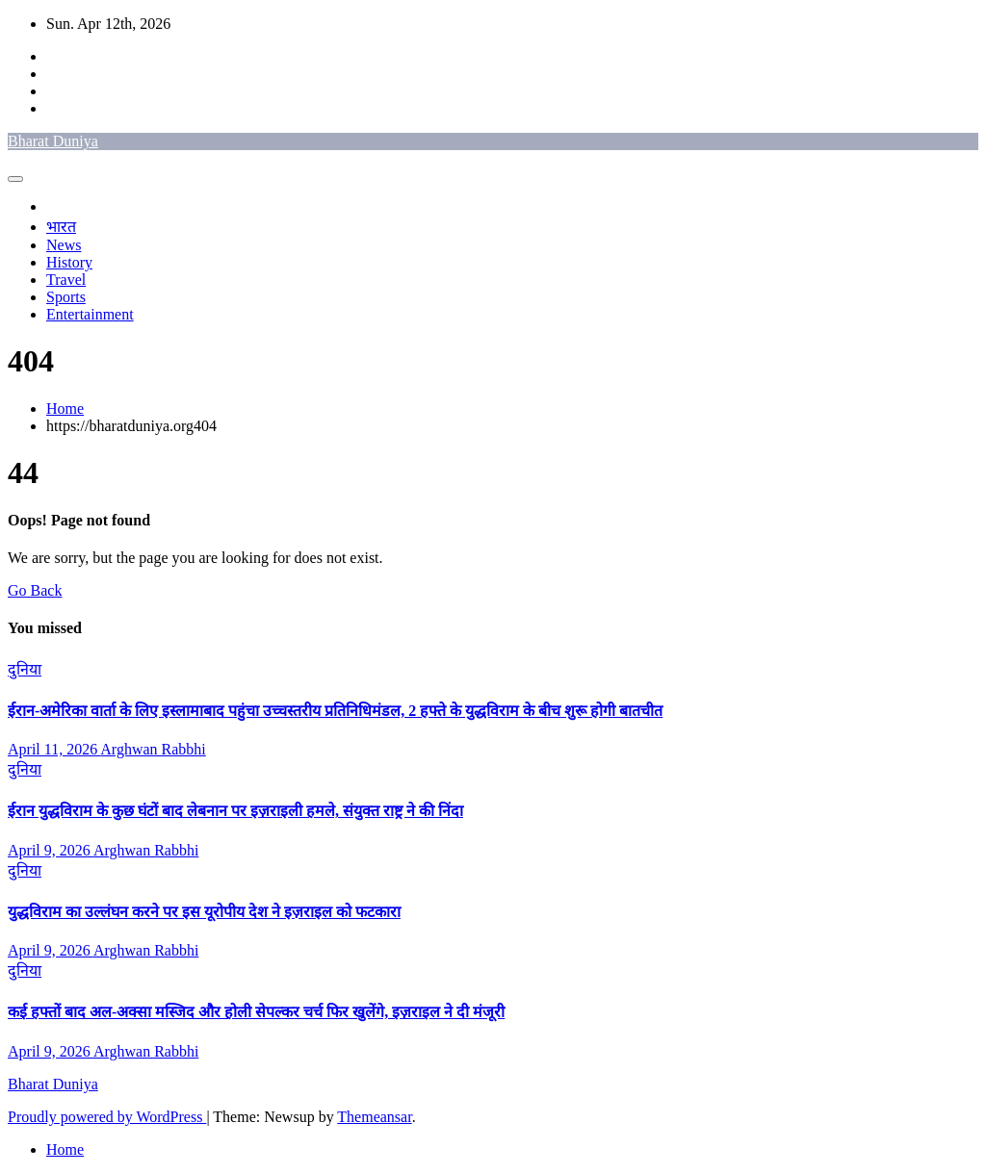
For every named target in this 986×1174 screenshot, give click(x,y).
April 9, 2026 (50, 850)
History (69, 262)
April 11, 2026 (54, 749)
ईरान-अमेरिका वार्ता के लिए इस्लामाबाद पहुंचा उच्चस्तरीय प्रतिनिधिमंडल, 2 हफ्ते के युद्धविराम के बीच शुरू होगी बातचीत (335, 710)
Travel (66, 279)
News (63, 245)
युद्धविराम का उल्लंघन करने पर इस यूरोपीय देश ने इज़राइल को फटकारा (204, 912)
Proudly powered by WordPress (107, 1117)
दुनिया (24, 669)
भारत (61, 226)
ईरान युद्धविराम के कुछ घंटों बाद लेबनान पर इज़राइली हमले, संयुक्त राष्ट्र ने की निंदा (235, 811)
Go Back (35, 590)
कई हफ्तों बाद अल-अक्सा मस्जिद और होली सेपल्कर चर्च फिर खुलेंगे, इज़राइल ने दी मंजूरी (256, 1012)
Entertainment (90, 314)
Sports (66, 297)
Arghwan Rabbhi (152, 749)
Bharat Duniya (53, 141)
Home (65, 408)
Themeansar (374, 1117)
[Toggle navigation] (15, 179)
